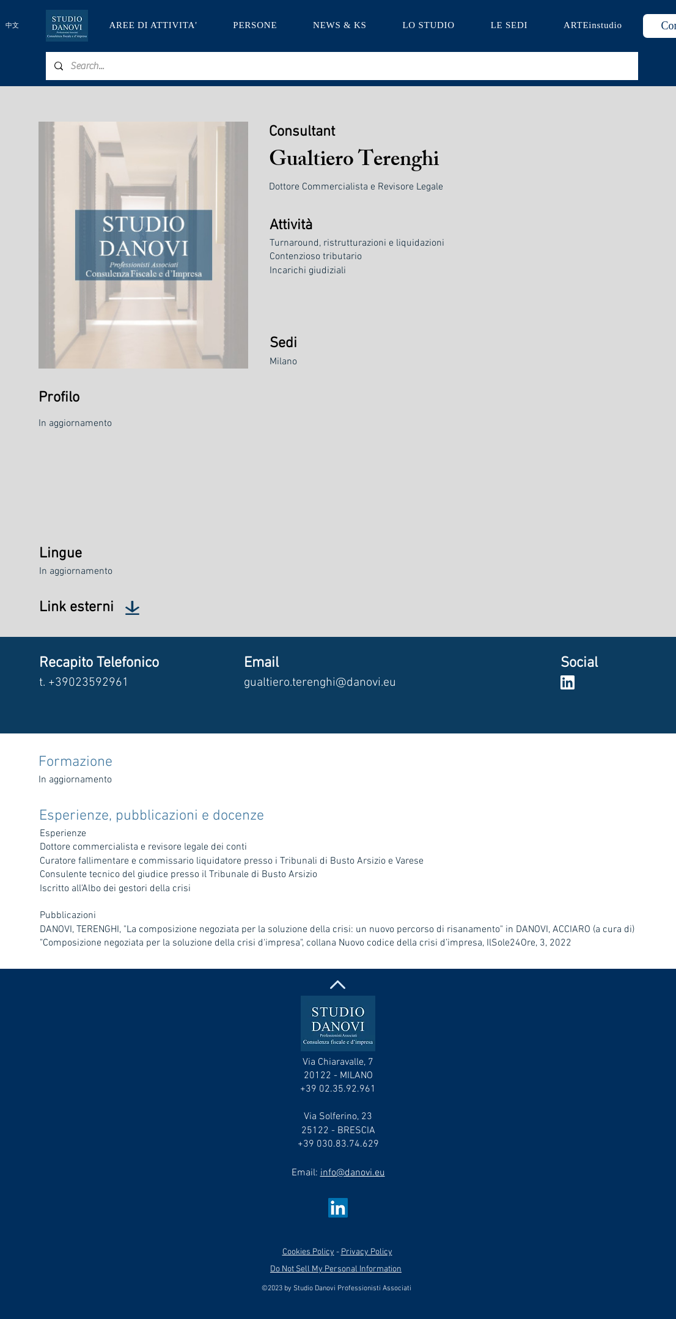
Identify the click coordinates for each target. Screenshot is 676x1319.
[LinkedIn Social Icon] (338, 1208)
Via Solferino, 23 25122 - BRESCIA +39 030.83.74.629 (338, 1130)
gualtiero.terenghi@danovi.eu (320, 682)
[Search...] (341, 66)
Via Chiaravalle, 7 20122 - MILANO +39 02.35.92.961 (338, 1076)
